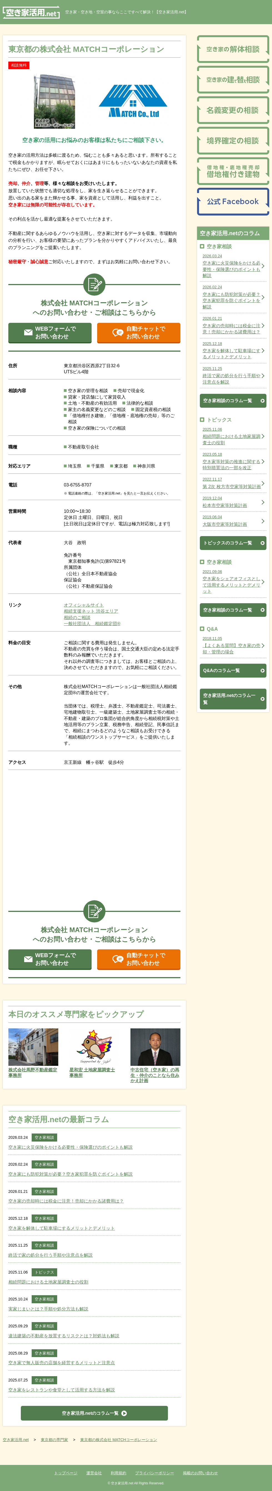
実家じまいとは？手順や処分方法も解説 (48, 1309)
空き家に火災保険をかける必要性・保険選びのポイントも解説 (70, 1147)
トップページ (65, 1473)
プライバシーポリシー (154, 1473)
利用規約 (118, 1473)
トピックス (44, 1272)
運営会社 (94, 1473)
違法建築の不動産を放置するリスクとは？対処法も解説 (63, 1335)
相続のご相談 (77, 617)
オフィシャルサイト (84, 605)
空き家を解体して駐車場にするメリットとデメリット (61, 1228)
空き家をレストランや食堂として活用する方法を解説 (61, 1390)
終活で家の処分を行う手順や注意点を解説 (50, 1255)
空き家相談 (44, 1137)
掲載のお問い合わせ (200, 1473)
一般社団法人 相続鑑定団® (92, 623)
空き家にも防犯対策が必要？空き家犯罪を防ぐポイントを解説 (70, 1174)
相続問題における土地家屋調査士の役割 (48, 1282)
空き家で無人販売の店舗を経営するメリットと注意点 (61, 1362)
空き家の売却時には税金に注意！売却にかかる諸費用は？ (66, 1201)
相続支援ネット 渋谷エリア (91, 611)
